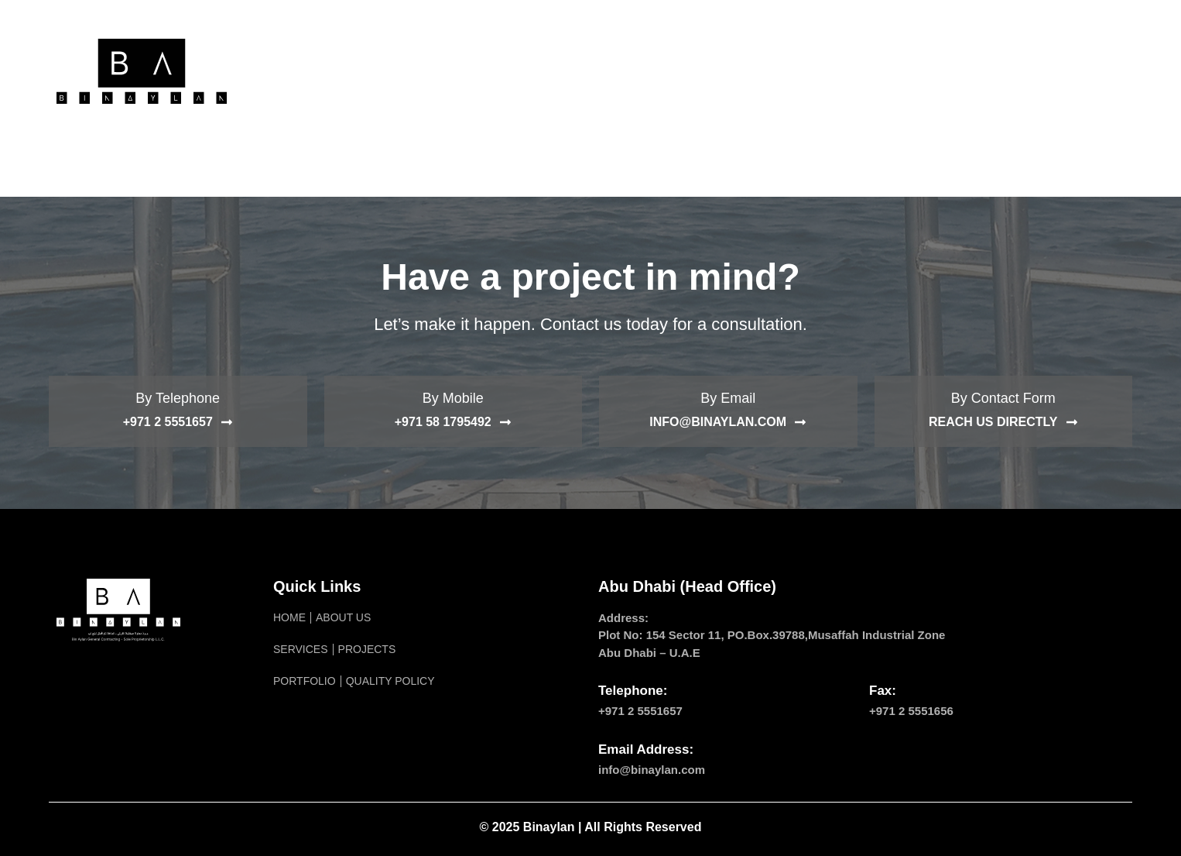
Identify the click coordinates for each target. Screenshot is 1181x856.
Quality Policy (780, 70)
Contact (883, 70)
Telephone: (632, 690)
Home (336, 70)
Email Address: (645, 749)
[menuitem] (954, 71)
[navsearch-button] (1105, 71)
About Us (411, 70)
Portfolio (670, 70)
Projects (577, 70)
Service (494, 70)
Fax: (882, 690)
